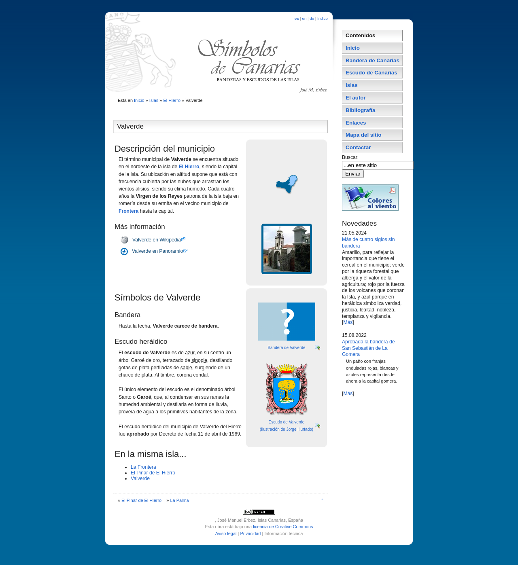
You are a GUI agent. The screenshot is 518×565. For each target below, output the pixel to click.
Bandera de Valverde (286, 347)
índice (322, 18)
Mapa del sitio (363, 135)
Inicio (139, 100)
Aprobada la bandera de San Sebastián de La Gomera (368, 348)
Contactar (358, 147)
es (297, 18)
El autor (356, 98)
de (312, 18)
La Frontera (143, 467)
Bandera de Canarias (372, 60)
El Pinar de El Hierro (153, 473)
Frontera (128, 211)
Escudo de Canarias (371, 73)
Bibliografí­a (360, 110)
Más (347, 322)
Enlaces (356, 123)
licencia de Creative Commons (283, 526)
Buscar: (351, 157)
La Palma (179, 500)
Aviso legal (226, 533)
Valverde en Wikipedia (156, 240)
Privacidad (250, 533)
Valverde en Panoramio (157, 251)
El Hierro (171, 100)
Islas (154, 100)
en (304, 18)
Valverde (140, 478)
